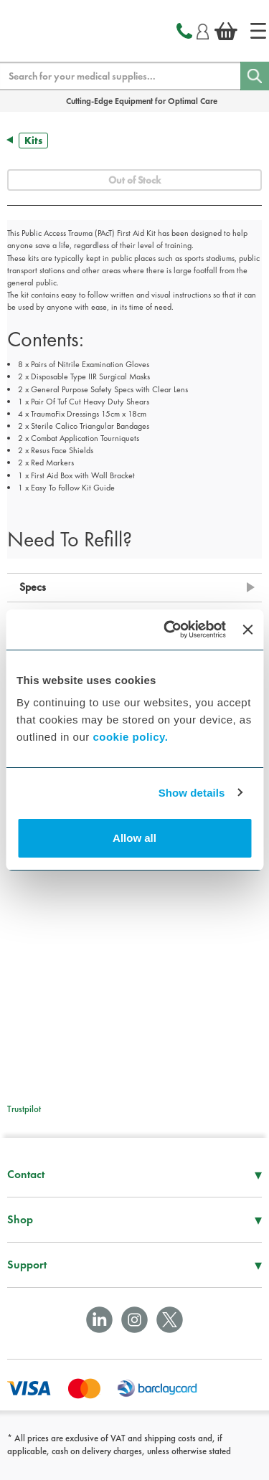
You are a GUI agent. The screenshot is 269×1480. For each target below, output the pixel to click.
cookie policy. (130, 737)
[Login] (203, 29)
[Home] (258, 31)
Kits (33, 140)
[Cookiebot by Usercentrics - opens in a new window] (169, 629)
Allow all (134, 838)
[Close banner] (247, 630)
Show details (192, 793)
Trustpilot (24, 1109)
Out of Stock (134, 180)
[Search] (254, 76)
